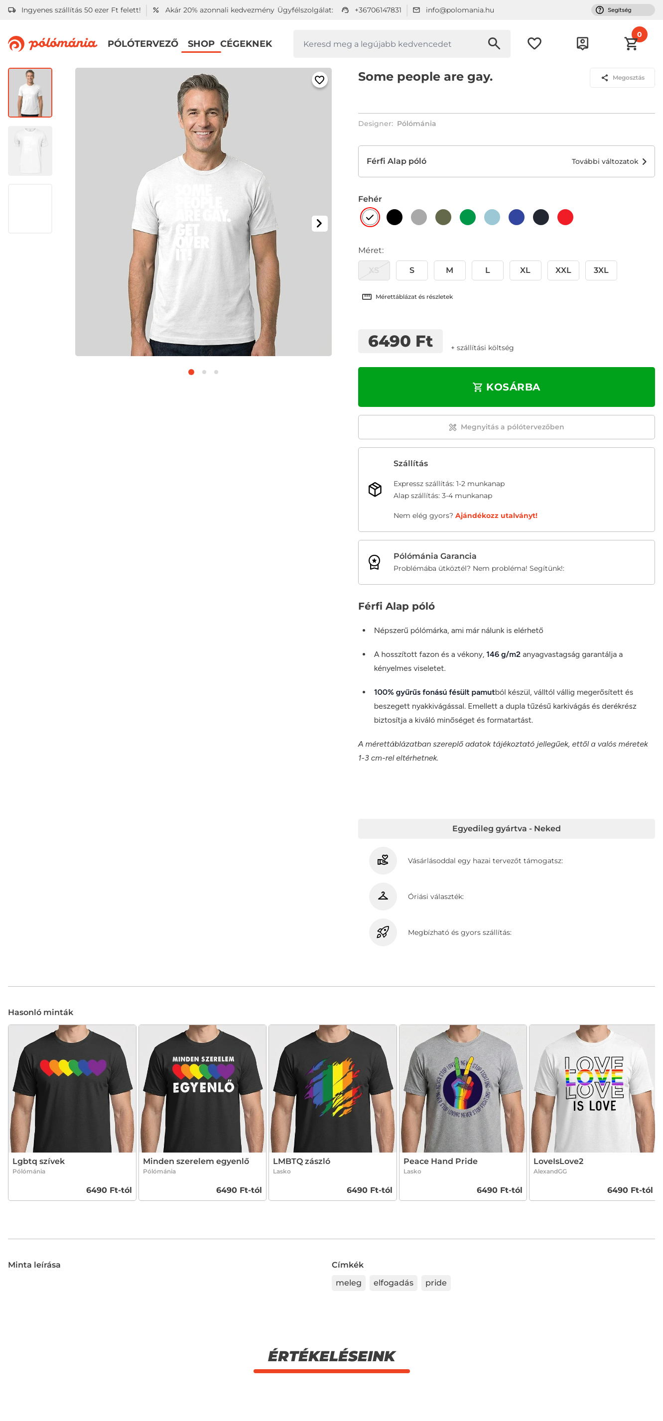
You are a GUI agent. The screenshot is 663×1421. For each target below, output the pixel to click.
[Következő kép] (320, 224)
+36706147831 (378, 9)
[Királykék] (517, 217)
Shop (201, 43)
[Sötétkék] (541, 217)
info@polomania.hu (460, 9)
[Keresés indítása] (494, 43)
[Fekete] (394, 217)
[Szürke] (419, 217)
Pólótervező (143, 43)
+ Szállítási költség (482, 347)
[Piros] (565, 217)
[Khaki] (443, 217)
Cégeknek (246, 43)
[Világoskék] (492, 217)
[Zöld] (468, 217)
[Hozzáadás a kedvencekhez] (320, 80)
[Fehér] (370, 217)
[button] (640, 34)
